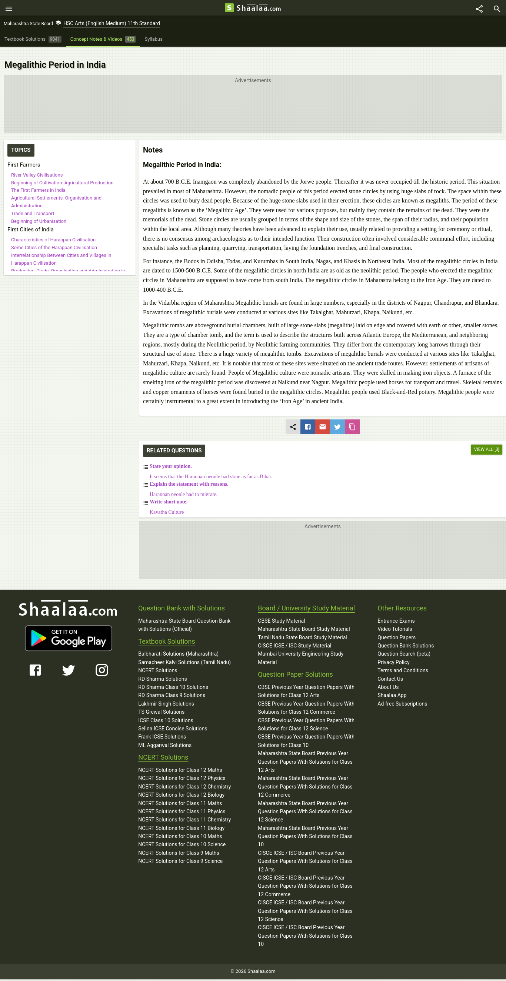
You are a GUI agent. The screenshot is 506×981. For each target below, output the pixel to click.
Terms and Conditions (402, 663)
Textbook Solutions (166, 633)
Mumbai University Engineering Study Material (300, 650)
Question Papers (396, 629)
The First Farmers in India (38, 182)
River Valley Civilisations (37, 167)
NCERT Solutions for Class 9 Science (180, 853)
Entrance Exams (396, 613)
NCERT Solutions (157, 663)
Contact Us (390, 671)
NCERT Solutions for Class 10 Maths (180, 828)
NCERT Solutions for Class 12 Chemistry (184, 779)
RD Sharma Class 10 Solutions (173, 679)
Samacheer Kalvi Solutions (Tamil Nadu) (184, 654)
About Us (388, 679)
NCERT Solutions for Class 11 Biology (181, 820)
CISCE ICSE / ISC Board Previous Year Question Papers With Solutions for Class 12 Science (305, 903)
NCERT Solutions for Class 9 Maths (178, 845)
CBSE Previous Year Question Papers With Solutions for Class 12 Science (306, 716)
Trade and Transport (32, 205)
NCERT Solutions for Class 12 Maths (180, 762)
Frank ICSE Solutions (162, 729)
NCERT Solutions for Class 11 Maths (180, 795)
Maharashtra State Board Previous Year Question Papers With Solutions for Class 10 (305, 828)
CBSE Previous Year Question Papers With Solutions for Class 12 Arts (306, 683)
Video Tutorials (394, 621)
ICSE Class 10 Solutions (165, 712)
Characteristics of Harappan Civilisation (53, 232)
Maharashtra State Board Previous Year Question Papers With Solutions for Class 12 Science (305, 803)
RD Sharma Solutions (162, 671)
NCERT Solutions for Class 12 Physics (181, 770)
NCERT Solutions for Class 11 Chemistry (184, 812)
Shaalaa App (391, 687)
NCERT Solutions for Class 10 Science (182, 837)
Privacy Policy (393, 654)
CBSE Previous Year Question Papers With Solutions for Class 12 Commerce (306, 700)
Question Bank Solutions (405, 638)
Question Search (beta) (403, 646)
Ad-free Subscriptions (402, 696)
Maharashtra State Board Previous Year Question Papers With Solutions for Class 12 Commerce (305, 778)
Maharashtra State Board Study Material (304, 621)
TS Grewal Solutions (161, 704)
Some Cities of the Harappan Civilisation (54, 239)
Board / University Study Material (306, 600)
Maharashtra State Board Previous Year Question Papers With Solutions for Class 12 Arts (305, 754)
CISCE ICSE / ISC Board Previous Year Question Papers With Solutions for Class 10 (305, 928)
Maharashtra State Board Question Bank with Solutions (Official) (184, 617)
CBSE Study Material (281, 613)
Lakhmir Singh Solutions (166, 696)
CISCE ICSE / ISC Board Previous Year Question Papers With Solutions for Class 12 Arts (305, 853)
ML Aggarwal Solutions (165, 737)
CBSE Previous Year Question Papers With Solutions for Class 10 (306, 733)
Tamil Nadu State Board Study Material (302, 629)
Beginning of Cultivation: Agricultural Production (62, 174)
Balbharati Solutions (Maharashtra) (178, 646)
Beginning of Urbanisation (38, 213)
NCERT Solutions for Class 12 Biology (181, 787)
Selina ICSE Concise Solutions (172, 721)
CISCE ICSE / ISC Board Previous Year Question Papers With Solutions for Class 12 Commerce (305, 878)
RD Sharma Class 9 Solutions (171, 687)
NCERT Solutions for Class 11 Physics (181, 804)
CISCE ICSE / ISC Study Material (294, 638)
